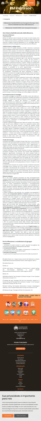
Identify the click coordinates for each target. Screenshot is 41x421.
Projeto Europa (32, 15)
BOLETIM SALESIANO (14, 319)
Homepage (5, 15)
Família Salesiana (20, 363)
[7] (23, 148)
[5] (36, 92)
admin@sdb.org (20, 338)
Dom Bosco (20, 359)
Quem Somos (20, 357)
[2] (7, 65)
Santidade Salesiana (20, 360)
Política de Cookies (21, 415)
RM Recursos (19, 15)
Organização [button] (20, 366)
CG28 (20, 375)
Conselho (20, 370)
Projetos (26, 15)
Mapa (20, 382)
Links (20, 385)
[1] (17, 42)
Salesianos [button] (20, 355)
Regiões (20, 372)
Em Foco (20, 383)
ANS (4, 319)
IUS (35, 319)
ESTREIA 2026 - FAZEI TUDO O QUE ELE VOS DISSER (29, 296)
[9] (18, 173)
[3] (30, 68)
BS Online (23, 319)
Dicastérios (20, 371)
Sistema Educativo (20, 362)
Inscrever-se (20, 348)
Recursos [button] (20, 389)
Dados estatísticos (20, 386)
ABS (32, 319)
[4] (18, 76)
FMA (20, 321)
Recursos (12, 15)
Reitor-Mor (20, 368)
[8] (8, 163)
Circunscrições (20, 374)
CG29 (31, 3)
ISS (28, 319)
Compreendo (8, 415)
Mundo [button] (20, 380)
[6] (20, 137)
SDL (7, 319)
